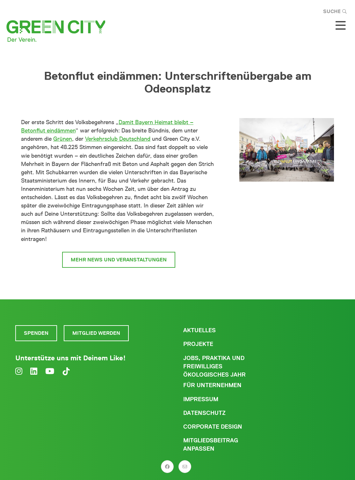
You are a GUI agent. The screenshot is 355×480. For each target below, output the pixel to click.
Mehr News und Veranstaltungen (119, 260)
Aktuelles (199, 330)
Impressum (200, 399)
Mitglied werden (96, 333)
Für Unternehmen (212, 385)
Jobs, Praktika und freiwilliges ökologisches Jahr (214, 366)
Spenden (36, 333)
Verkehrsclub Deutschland (117, 138)
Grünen (62, 138)
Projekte (198, 344)
